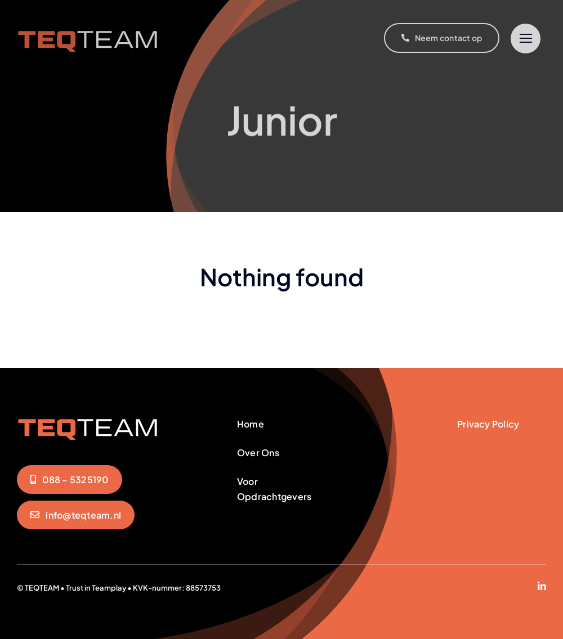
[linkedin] (542, 586)
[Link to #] (525, 38)
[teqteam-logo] (88, 29)
